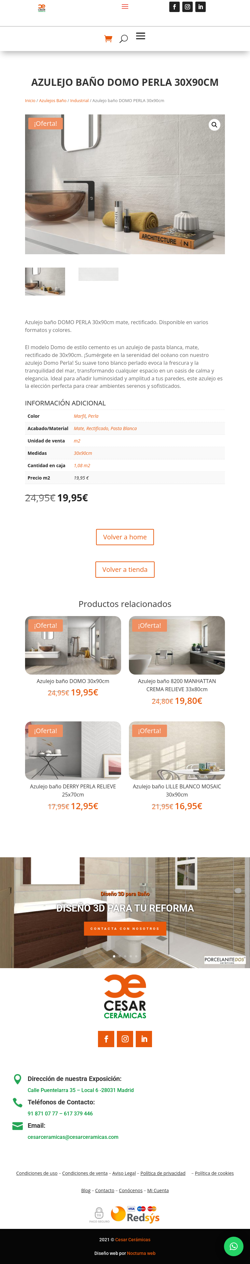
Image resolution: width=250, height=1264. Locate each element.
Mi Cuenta (158, 1190)
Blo (85, 1190)
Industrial (79, 100)
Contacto (104, 1190)
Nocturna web (141, 1253)
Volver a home (125, 537)
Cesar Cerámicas (132, 1239)
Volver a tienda (125, 569)
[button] (214, 125)
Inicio (30, 100)
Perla (93, 416)
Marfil (80, 416)
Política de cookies (214, 1173)
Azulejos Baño (52, 100)
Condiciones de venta (85, 1173)
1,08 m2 (82, 465)
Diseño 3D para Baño (125, 897)
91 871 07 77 (43, 1114)
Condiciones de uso (37, 1173)
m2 (77, 441)
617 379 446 (78, 1114)
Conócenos (131, 1190)
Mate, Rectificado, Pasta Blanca (105, 428)
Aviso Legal (124, 1173)
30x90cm (83, 453)
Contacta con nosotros (125, 931)
